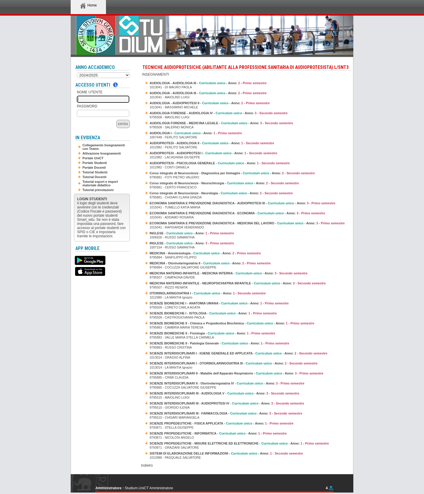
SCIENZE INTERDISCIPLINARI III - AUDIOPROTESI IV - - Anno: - (227, 403)
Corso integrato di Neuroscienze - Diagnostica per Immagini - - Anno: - (232, 173)
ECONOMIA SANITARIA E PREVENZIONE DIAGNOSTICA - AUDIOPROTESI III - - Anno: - (242, 203)
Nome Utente (89, 92)
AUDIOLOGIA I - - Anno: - (196, 133)
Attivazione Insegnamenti (101, 153)
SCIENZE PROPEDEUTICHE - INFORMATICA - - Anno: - (218, 433)
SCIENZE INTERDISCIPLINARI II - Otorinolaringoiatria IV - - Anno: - (227, 383)
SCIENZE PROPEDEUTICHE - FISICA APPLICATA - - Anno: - (222, 423)
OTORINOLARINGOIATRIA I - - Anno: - (208, 293)
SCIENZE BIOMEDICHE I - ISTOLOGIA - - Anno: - (213, 313)
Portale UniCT (92, 158)
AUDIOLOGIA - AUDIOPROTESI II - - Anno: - (210, 103)
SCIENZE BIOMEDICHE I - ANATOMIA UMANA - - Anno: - (219, 303)
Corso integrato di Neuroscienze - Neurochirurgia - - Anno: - (224, 183)
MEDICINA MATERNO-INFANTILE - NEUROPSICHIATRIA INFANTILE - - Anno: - (238, 283)
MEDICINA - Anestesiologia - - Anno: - (205, 253)
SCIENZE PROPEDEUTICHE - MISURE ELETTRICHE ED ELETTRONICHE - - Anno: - (239, 443)
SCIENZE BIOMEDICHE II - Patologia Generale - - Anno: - (219, 343)
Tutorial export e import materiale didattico (100, 183)
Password (87, 106)
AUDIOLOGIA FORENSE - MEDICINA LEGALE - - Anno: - (221, 123)
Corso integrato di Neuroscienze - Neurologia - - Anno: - (221, 193)
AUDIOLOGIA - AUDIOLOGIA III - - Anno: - (208, 83)
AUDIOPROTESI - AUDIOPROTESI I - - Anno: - (213, 153)
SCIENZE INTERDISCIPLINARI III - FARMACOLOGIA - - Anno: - (226, 413)
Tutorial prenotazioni (98, 190)
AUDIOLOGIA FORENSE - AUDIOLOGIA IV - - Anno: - (219, 113)
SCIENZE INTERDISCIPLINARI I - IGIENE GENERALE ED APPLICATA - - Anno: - (238, 353)
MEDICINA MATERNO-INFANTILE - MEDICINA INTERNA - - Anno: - (228, 273)
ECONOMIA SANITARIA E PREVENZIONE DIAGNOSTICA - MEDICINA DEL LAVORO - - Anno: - (247, 223)
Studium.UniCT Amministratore (149, 488)
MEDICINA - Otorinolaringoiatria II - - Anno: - (210, 263)
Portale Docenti (94, 167)
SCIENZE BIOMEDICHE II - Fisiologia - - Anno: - (212, 333)
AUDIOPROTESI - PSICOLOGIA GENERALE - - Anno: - (220, 163)
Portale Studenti (94, 163)
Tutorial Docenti (94, 177)
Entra (123, 124)
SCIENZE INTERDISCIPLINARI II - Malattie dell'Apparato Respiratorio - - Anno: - (236, 373)
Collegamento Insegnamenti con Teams (103, 146)
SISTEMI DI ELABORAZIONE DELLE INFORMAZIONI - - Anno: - (226, 453)
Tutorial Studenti (94, 172)
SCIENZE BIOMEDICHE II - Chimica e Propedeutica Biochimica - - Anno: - (232, 323)
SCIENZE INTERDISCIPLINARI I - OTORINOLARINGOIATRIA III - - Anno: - (234, 363)
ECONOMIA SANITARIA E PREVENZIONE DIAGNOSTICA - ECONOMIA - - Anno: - (237, 213)
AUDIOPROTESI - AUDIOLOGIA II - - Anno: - (212, 143)
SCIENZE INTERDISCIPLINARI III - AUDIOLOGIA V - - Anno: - (224, 393)
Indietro (147, 465)
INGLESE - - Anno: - (192, 233)
